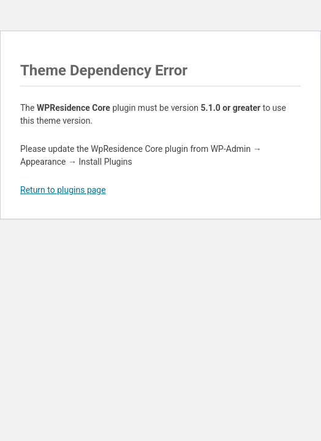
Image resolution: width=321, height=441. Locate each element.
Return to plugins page (63, 190)
